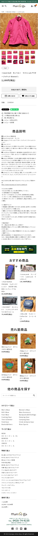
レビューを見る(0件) (9, 120)
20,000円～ (5, 507)
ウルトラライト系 (6, 488)
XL (13, 436)
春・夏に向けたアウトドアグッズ (10, 465)
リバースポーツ (6, 490)
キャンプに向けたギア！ (8, 477)
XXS (3, 436)
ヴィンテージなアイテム (8, 485)
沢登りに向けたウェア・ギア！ (9, 472)
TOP (3, 12)
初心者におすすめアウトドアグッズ (11, 455)
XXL (16, 436)
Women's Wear (11, 12)
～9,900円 (5, 502)
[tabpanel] (19, 31)
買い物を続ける (8, 118)
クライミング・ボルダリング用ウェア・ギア (13, 482)
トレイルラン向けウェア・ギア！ (10, 475)
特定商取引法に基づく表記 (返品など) (15, 113)
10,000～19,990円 (7, 504)
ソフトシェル (21, 12)
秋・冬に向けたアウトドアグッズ (10, 457)
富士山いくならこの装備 (8, 460)
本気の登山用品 (6, 462)
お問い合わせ (10, 96)
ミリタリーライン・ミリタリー (9, 493)
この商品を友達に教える (11, 115)
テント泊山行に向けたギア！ (9, 470)
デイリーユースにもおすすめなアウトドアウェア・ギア (16, 480)
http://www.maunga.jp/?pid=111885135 (14, 184)
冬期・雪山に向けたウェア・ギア (10, 467)
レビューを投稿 (8, 122)
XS (5, 436)
